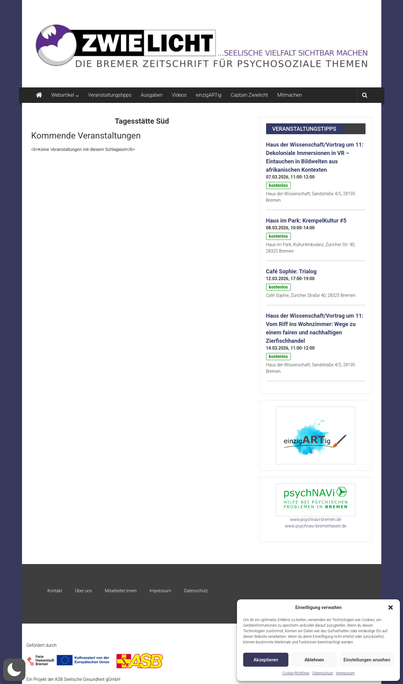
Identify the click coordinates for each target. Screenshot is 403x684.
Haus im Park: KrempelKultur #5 (306, 220)
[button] (391, 607)
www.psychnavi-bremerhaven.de (315, 525)
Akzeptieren (265, 660)
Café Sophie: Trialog (291, 271)
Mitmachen (289, 95)
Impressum (345, 673)
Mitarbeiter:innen (121, 590)
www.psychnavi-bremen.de (315, 519)
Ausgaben (151, 95)
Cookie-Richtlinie (295, 673)
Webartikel (62, 95)
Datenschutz (323, 673)
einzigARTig (208, 95)
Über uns (83, 590)
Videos (179, 95)
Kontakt (54, 590)
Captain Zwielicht (249, 95)
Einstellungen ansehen (367, 660)
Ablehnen (314, 660)
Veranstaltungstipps (109, 95)
